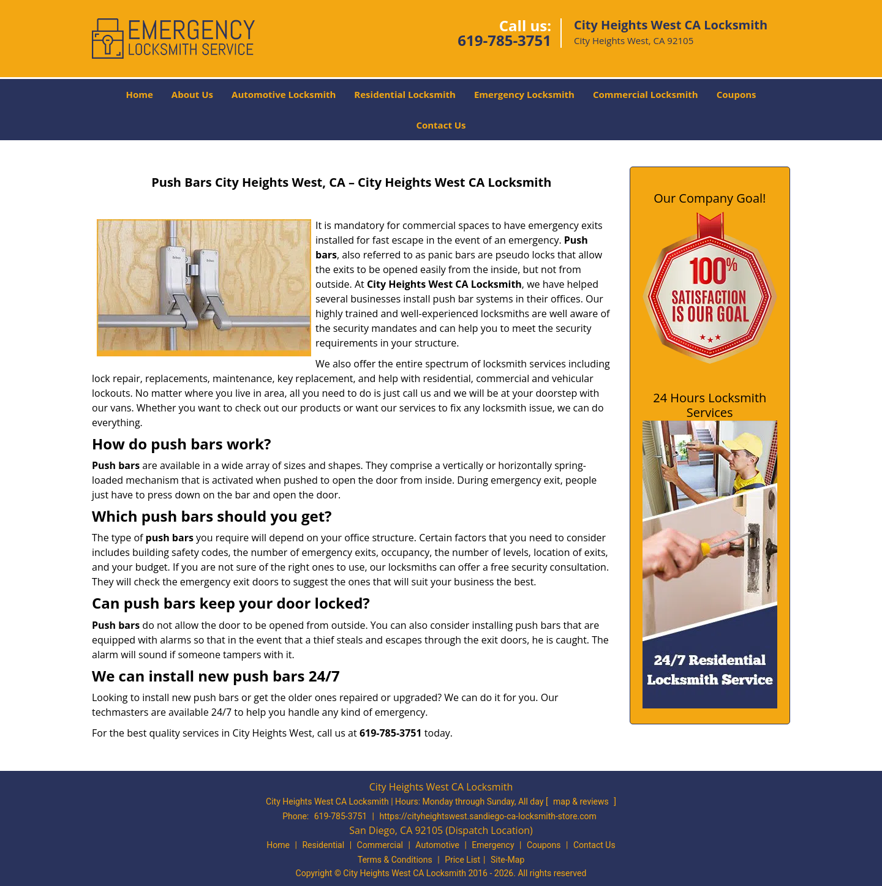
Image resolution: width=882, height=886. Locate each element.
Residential (323, 845)
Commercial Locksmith (645, 94)
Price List (462, 860)
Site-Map (507, 860)
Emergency (493, 845)
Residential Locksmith (405, 94)
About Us (192, 94)
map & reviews (582, 801)
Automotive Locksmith (284, 94)
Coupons (736, 94)
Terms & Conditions (395, 860)
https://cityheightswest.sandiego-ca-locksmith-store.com (488, 816)
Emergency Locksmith (524, 94)
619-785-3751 (504, 40)
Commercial (380, 845)
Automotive (437, 845)
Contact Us (441, 125)
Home (139, 94)
